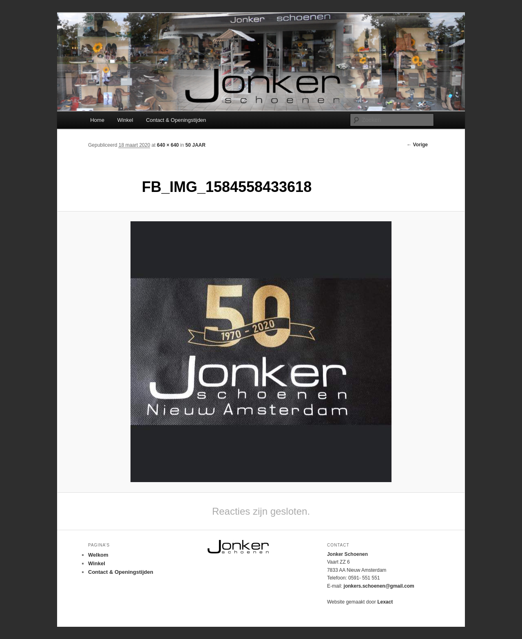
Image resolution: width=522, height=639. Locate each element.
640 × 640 (168, 145)
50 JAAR (196, 145)
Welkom (98, 555)
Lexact (385, 602)
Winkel (125, 120)
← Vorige (417, 145)
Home (97, 120)
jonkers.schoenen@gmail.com (379, 586)
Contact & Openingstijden (176, 120)
